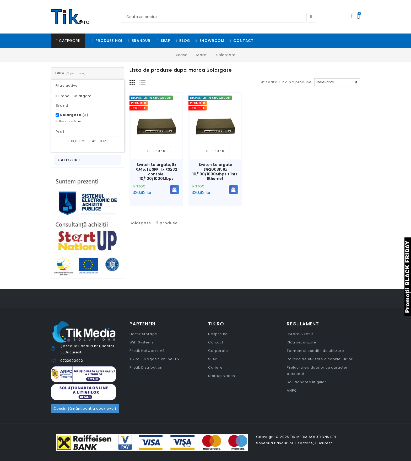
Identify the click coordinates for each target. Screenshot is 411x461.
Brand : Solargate (75, 95)
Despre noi (218, 333)
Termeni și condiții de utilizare (315, 350)
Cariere (215, 367)
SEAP (212, 359)
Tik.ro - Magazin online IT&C (155, 359)
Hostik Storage (143, 333)
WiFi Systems (141, 342)
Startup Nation (221, 375)
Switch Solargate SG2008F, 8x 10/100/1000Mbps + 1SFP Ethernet (215, 171)
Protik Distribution (146, 367)
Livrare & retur (300, 333)
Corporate (218, 350)
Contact (215, 342)
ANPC (292, 390)
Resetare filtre (69, 121)
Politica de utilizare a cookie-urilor (320, 359)
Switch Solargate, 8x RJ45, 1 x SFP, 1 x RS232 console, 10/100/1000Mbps (156, 171)
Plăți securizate (301, 342)
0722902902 (71, 360)
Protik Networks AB (147, 350)
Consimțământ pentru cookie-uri (84, 408)
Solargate (74, 114)
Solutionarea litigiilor (306, 382)
